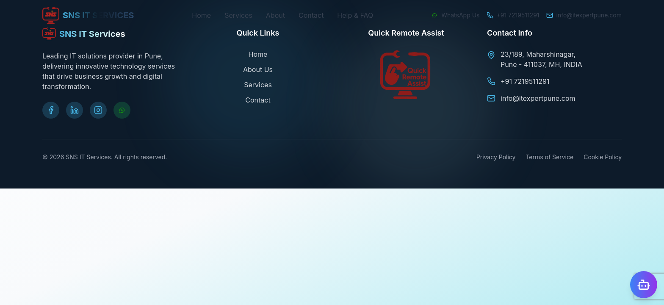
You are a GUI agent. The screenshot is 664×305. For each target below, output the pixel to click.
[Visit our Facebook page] (50, 110)
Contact (311, 15)
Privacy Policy (496, 157)
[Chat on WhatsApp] (455, 15)
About (275, 15)
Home (201, 15)
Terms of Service (549, 157)
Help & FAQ (355, 15)
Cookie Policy (603, 157)
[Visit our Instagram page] (98, 110)
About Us (258, 69)
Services (238, 15)
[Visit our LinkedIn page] (74, 110)
